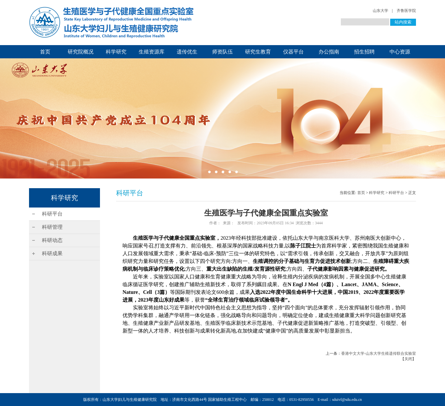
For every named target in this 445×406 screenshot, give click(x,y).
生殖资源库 (151, 51)
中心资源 (400, 51)
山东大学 (380, 10)
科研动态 (52, 240)
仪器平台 (293, 51)
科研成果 (52, 253)
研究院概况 (81, 51)
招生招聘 (364, 51)
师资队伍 (222, 51)
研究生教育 (258, 51)
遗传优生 (187, 51)
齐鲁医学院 (406, 10)
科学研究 (116, 51)
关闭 (408, 359)
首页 (45, 51)
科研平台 (52, 214)
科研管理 (52, 227)
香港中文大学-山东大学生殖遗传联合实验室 (378, 353)
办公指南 (329, 51)
